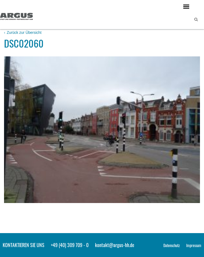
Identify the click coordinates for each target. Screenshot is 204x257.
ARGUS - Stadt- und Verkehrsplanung (16, 17)
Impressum (193, 245)
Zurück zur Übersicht (22, 32)
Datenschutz (171, 245)
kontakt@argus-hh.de (114, 244)
